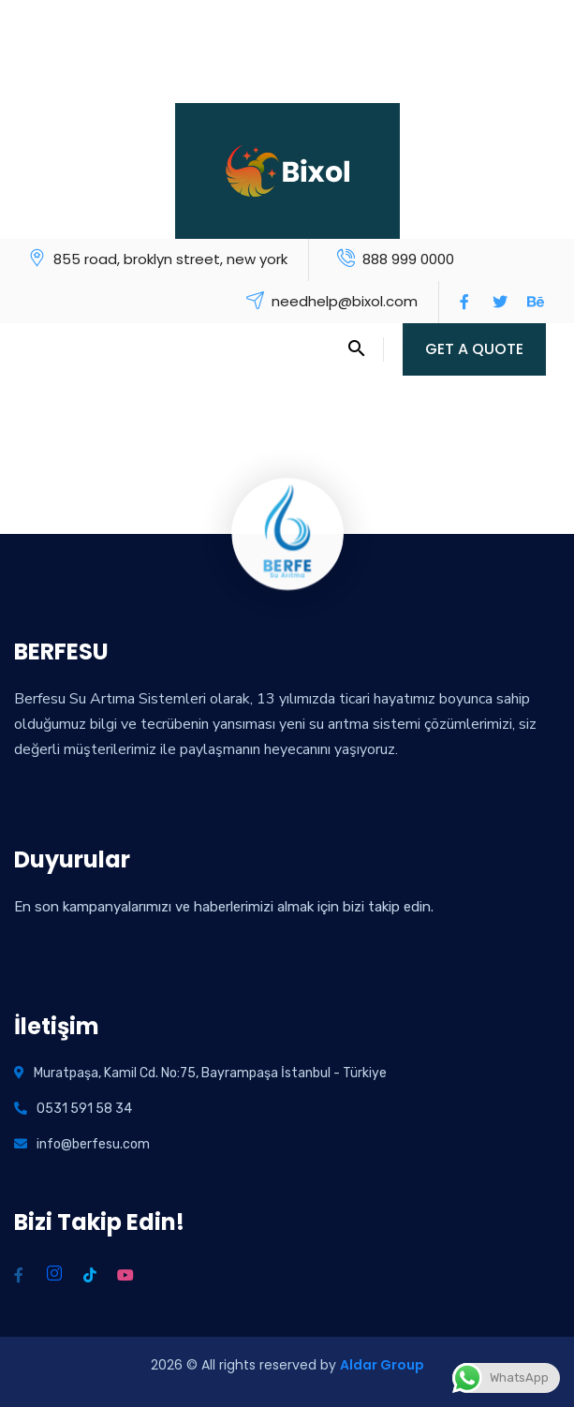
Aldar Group (382, 1364)
